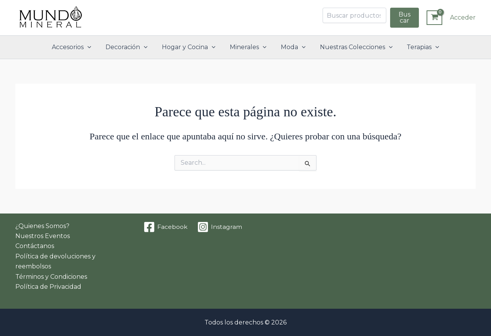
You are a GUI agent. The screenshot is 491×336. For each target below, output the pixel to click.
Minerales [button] (248, 47)
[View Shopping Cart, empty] (434, 17)
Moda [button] (290, 47)
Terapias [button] (416, 47)
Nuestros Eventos (42, 236)
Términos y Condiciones (51, 276)
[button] (93, 47)
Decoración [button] (131, 47)
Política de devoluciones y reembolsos (55, 261)
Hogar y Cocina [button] (190, 47)
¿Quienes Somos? (42, 226)
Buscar (404, 17)
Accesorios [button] (77, 47)
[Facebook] (165, 227)
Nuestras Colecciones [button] (352, 47)
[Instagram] (220, 227)
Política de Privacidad (48, 286)
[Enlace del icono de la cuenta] (463, 18)
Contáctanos (34, 246)
